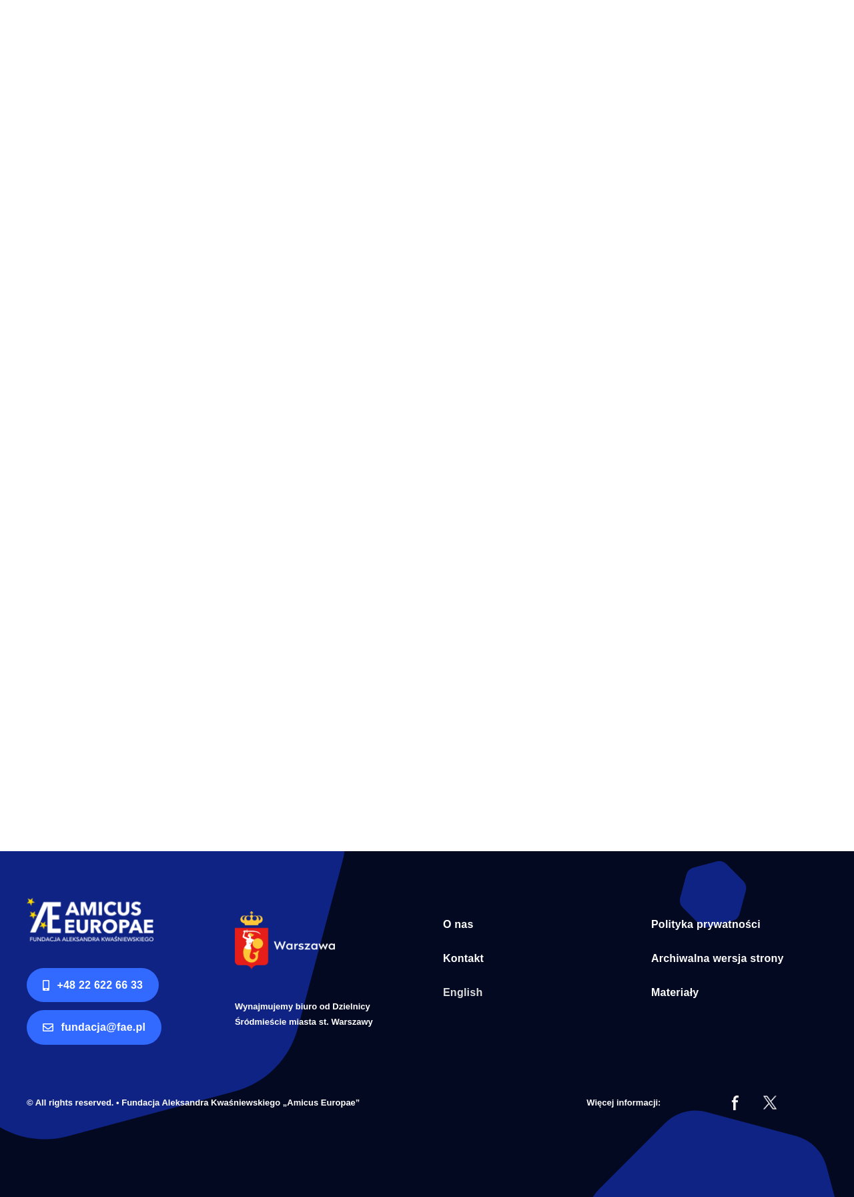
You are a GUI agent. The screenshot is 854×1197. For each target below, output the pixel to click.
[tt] (770, 1101)
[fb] (735, 1101)
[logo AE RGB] (90, 903)
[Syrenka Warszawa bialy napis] (285, 917)
